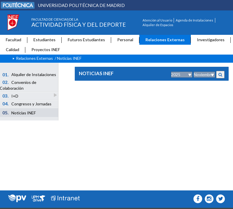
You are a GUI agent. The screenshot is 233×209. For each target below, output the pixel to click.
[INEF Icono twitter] (219, 198)
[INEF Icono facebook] (196, 198)
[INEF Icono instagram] (208, 198)
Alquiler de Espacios (158, 25)
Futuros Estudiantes (86, 39)
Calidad (12, 49)
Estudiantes (44, 39)
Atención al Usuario (157, 20)
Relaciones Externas (165, 39)
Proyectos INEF (45, 49)
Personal (125, 39)
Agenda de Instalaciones (194, 20)
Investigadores (211, 39)
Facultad (13, 39)
